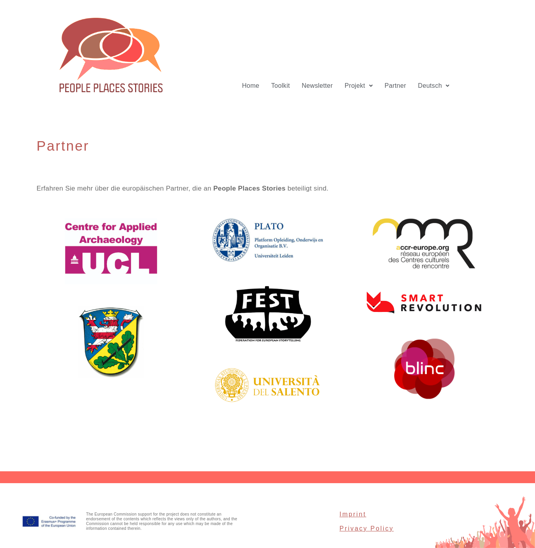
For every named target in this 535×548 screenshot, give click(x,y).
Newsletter (317, 85)
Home (250, 85)
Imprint (353, 514)
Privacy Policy (367, 528)
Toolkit (280, 85)
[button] (359, 86)
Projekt (359, 85)
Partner (395, 85)
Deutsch (434, 85)
